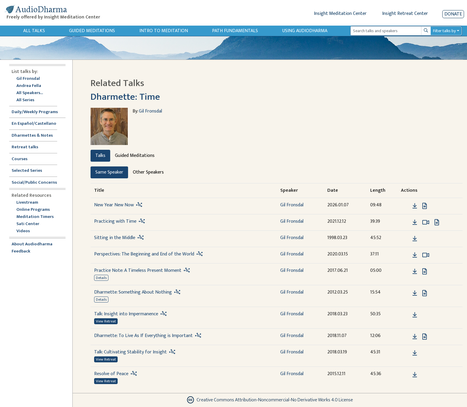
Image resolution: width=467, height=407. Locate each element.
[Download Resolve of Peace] (414, 374)
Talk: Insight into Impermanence (126, 314)
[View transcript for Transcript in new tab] (424, 206)
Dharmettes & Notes (32, 135)
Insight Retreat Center (405, 14)
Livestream (27, 202)
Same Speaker (109, 172)
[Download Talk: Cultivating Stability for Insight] (414, 353)
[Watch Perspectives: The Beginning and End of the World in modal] (425, 255)
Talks (100, 156)
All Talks (34, 31)
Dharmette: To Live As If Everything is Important (143, 336)
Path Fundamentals (235, 31)
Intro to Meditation (163, 31)
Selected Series (30, 170)
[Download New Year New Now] (414, 206)
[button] (405, 206)
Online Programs (33, 209)
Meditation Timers (35, 216)
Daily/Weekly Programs (38, 112)
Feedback (21, 251)
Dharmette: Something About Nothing (133, 292)
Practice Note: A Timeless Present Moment (137, 270)
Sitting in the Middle (114, 238)
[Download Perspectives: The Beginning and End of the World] (414, 255)
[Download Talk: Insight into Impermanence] (414, 315)
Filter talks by (444, 30)
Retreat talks (25, 147)
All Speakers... (29, 93)
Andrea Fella (28, 85)
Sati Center (27, 224)
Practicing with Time (115, 221)
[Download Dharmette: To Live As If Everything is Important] (414, 336)
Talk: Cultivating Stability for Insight (130, 352)
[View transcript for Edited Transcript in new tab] (424, 293)
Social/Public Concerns (34, 182)
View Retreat (106, 321)
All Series (25, 100)
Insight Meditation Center (340, 14)
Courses (19, 159)
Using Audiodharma (304, 31)
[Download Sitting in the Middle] (414, 238)
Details (101, 278)
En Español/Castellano (34, 123)
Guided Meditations (92, 31)
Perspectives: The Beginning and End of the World (144, 254)
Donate (453, 14)
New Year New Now (114, 205)
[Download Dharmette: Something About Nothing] (414, 293)
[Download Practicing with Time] (414, 222)
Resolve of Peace (111, 374)
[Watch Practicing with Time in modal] (425, 222)
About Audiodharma (32, 244)
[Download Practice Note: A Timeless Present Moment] (414, 271)
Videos (26, 231)
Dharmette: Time (125, 97)
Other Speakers (148, 172)
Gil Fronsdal (28, 78)
